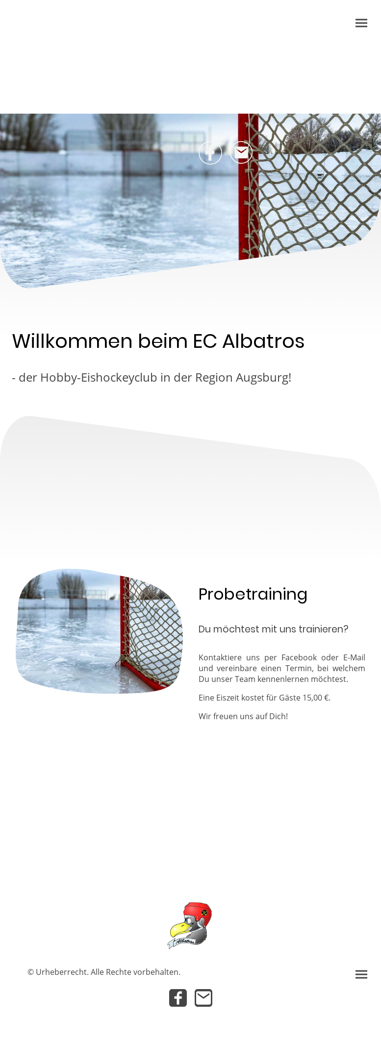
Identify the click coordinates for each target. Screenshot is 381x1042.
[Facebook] (210, 153)
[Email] (242, 153)
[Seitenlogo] (190, 924)
